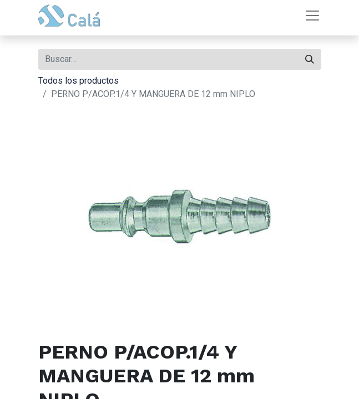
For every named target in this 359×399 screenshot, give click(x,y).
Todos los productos (78, 80)
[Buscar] (309, 59)
